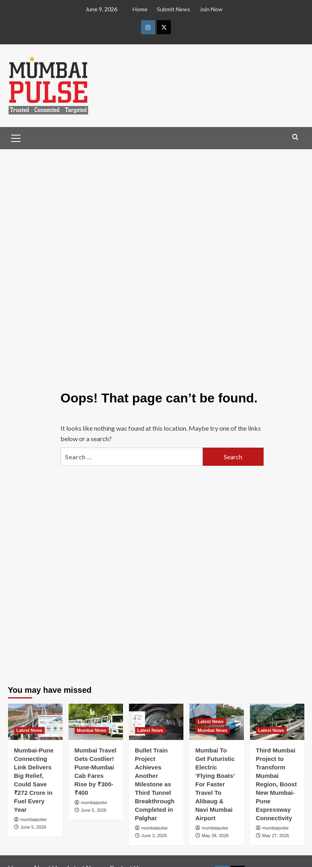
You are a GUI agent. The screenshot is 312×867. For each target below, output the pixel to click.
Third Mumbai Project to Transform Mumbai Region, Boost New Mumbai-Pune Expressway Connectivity (276, 784)
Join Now (211, 9)
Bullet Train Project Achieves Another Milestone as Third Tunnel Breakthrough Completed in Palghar (155, 784)
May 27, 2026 (275, 835)
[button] (16, 137)
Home (140, 9)
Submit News (173, 9)
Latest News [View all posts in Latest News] (29, 730)
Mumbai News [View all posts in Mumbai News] (91, 730)
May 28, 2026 (215, 835)
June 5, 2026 (33, 827)
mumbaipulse (34, 819)
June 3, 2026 (154, 835)
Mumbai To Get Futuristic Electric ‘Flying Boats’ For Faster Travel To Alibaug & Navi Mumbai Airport (215, 784)
